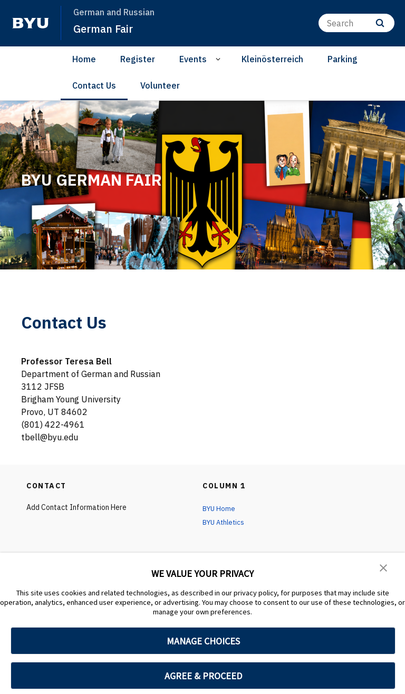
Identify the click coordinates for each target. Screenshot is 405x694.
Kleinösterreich (272, 59)
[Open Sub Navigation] (220, 59)
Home (84, 59)
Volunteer (160, 85)
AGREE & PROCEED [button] (203, 676)
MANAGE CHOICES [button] (203, 641)
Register (137, 59)
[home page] (30, 23)
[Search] (356, 23)
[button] (384, 568)
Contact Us (94, 85)
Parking (342, 59)
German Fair (105, 28)
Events (193, 59)
